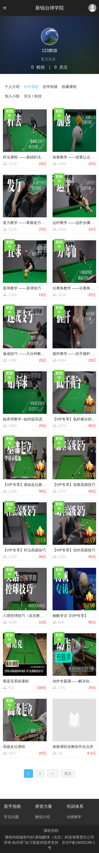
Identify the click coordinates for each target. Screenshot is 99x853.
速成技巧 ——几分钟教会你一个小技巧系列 (38, 353)
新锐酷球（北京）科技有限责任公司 (64, 837)
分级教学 (74, 817)
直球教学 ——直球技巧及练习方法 (31, 288)
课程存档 (51, 830)
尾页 (68, 773)
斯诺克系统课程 (16, 681)
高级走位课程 (14, 746)
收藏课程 (69, 87)
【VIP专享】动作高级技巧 (74, 550)
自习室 (30, 842)
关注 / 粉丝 (33, 96)
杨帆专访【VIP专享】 (70, 615)
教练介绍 (42, 817)
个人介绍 (12, 87)
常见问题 (11, 817)
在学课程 (31, 87)
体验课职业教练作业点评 (73, 746)
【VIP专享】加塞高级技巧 (74, 484)
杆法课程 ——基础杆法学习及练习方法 (35, 157)
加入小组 (12, 96)
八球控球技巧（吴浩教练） (25, 615)
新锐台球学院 (49, 8)
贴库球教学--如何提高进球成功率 (30, 419)
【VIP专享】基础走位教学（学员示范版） (37, 484)
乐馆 (20, 842)
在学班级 (50, 87)
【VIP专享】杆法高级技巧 (24, 550)
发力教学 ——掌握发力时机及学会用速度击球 (40, 223)
